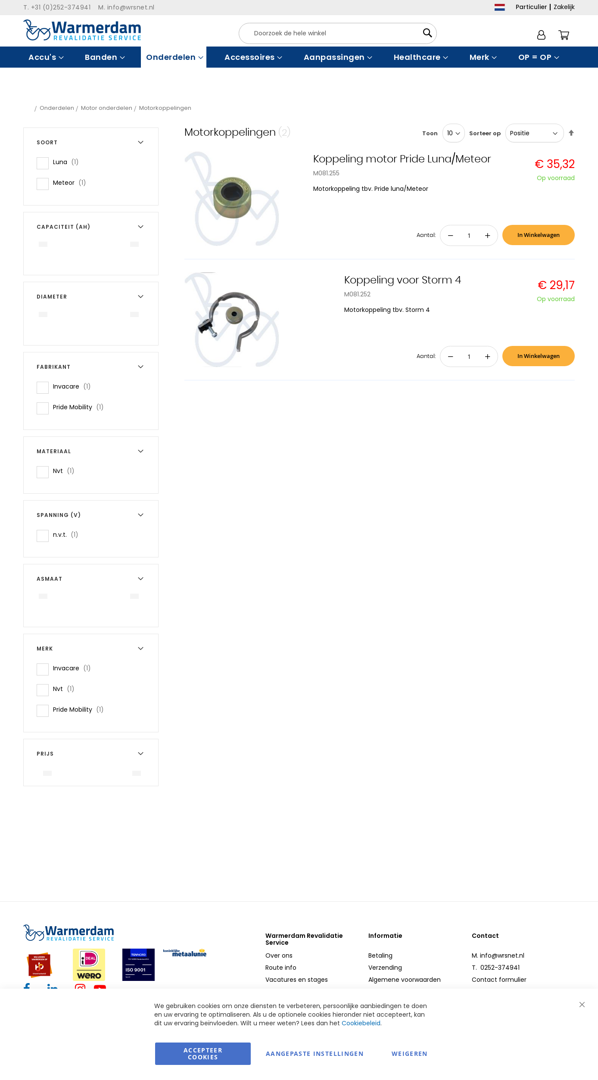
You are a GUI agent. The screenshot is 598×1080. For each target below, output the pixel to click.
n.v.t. (68, 534)
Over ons (279, 955)
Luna (68, 161)
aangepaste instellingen (315, 1053)
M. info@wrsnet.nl (498, 955)
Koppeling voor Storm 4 (402, 280)
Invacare (74, 386)
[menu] (299, 57)
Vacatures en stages (296, 979)
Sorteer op (485, 133)
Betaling (380, 955)
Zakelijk (564, 7)
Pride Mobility (81, 406)
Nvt (66, 470)
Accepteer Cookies (203, 1053)
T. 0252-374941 (496, 967)
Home (28, 108)
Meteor (72, 182)
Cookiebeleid (361, 1023)
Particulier (531, 7)
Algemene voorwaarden (404, 979)
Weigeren (410, 1053)
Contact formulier (499, 979)
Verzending (385, 967)
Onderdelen (57, 108)
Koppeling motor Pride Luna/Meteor (402, 159)
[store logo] (82, 29)
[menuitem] (45, 57)
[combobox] (338, 33)
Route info (280, 967)
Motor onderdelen (106, 108)
